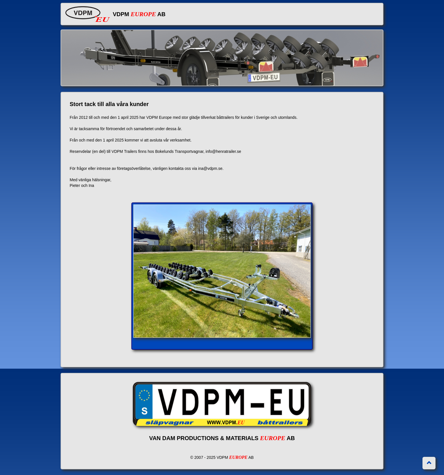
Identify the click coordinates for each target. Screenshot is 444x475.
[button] (429, 463)
